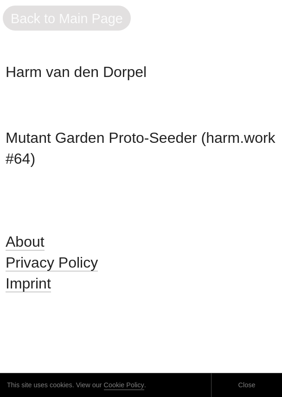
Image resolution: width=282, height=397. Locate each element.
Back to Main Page (67, 18)
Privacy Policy (52, 262)
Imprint (28, 283)
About (25, 241)
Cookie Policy (124, 385)
